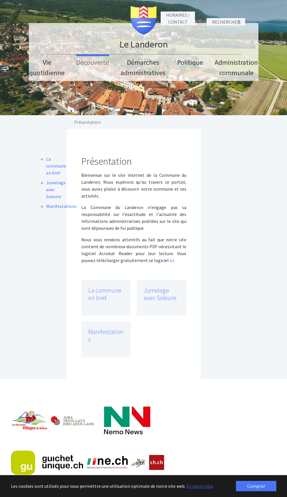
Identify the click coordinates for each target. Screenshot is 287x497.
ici (172, 260)
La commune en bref (104, 294)
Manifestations (105, 335)
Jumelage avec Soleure (160, 294)
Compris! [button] (256, 486)
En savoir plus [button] (199, 486)
